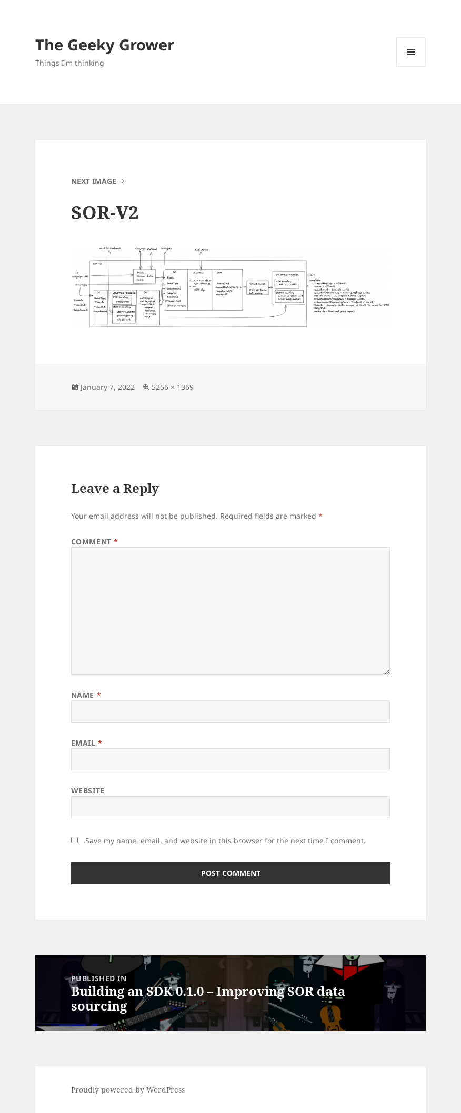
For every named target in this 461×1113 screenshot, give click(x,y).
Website (88, 791)
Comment (94, 542)
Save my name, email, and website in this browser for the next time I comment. (225, 841)
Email (87, 743)
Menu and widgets (411, 66)
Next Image (93, 181)
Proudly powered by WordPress (128, 1090)
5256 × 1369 (173, 387)
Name (86, 695)
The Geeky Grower (104, 44)
